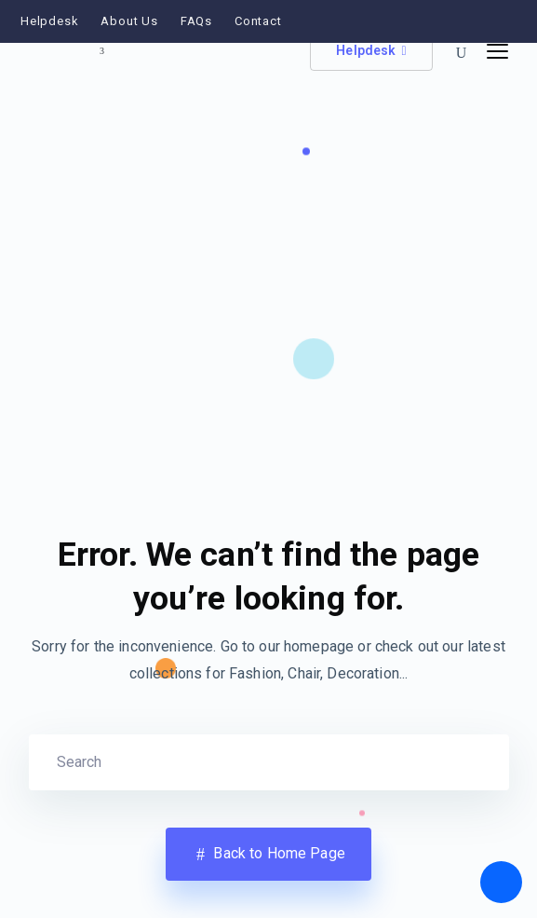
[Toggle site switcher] (102, 51)
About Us (129, 21)
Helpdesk (49, 21)
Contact (258, 21)
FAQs (196, 21)
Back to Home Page (268, 854)
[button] (461, 53)
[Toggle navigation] (497, 51)
